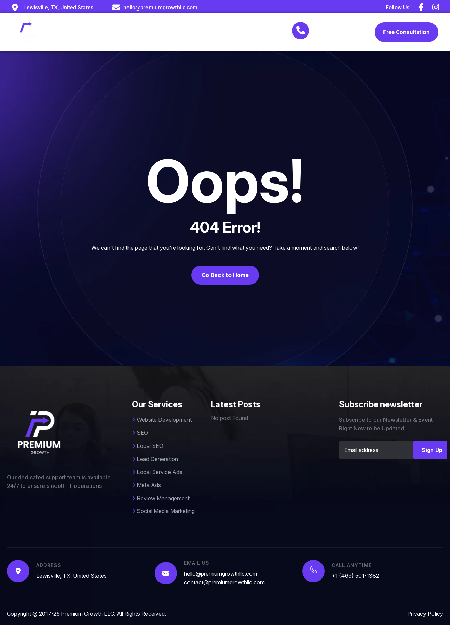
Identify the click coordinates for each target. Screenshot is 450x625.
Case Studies (222, 32)
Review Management (161, 498)
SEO (140, 432)
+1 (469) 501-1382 (333, 39)
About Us (132, 32)
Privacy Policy (425, 613)
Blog (260, 32)
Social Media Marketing (163, 511)
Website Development (162, 419)
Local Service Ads (157, 472)
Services (174, 32)
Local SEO (147, 445)
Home (97, 32)
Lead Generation (155, 458)
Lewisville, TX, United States (71, 575)
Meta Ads (146, 485)
